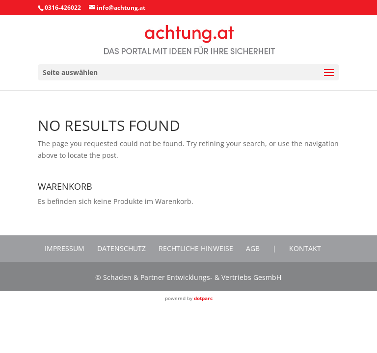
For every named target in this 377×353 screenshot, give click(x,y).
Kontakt (305, 248)
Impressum (64, 248)
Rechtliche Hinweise (196, 248)
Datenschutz (121, 248)
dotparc (203, 298)
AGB (253, 248)
